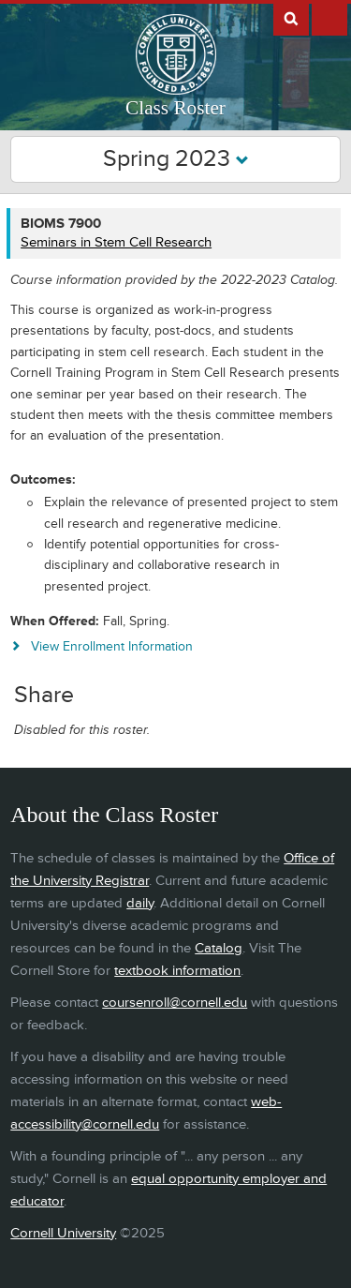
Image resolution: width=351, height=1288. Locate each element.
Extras (329, 18)
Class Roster (175, 108)
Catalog (218, 948)
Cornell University (63, 1233)
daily (140, 903)
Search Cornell (291, 18)
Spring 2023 (176, 158)
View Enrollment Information (112, 646)
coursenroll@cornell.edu (174, 1002)
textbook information (177, 971)
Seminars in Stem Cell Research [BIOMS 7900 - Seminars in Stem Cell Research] (116, 242)
